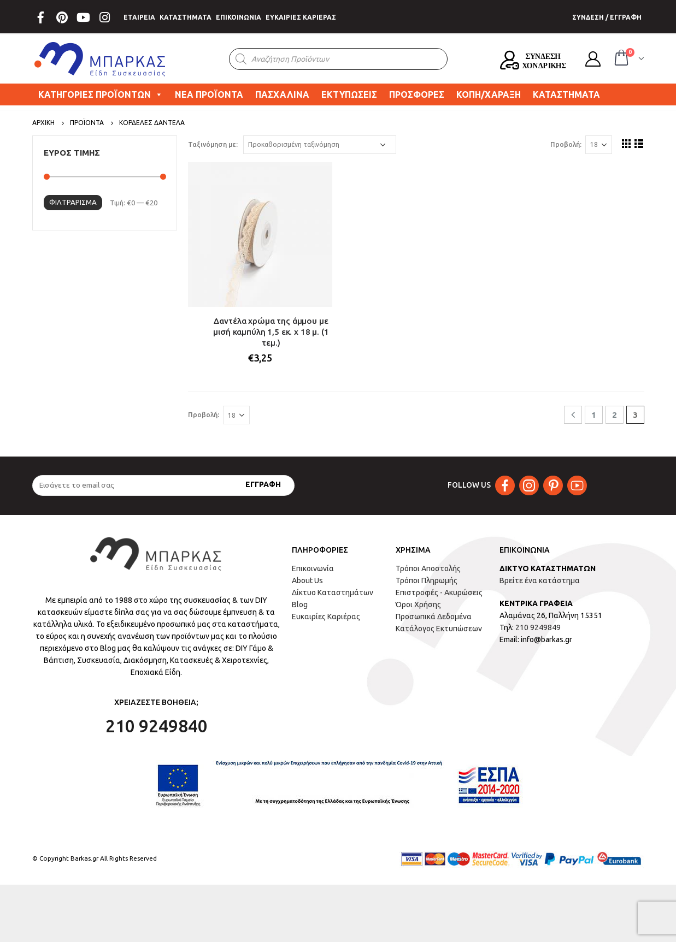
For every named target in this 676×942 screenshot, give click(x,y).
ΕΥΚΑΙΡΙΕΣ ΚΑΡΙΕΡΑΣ (301, 17)
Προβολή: (565, 144)
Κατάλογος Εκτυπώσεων (439, 628)
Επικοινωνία (313, 568)
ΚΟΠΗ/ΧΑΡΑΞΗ (488, 94)
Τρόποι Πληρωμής (426, 580)
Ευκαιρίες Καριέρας (326, 616)
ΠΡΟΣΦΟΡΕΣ (416, 94)
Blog (300, 604)
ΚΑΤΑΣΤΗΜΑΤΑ (185, 17)
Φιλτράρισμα (73, 202)
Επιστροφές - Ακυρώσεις (439, 592)
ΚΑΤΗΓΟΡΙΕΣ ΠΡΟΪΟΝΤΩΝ (100, 94)
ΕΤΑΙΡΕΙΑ (139, 17)
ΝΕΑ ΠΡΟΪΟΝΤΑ (209, 94)
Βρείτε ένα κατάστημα (539, 580)
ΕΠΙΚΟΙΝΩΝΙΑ (238, 17)
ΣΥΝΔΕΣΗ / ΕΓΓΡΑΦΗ (607, 17)
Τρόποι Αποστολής (428, 568)
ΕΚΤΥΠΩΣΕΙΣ (349, 94)
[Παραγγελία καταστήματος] (319, 144)
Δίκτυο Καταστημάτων (332, 592)
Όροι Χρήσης (418, 604)
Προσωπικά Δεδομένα (434, 616)
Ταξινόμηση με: (213, 144)
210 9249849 (538, 627)
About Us (307, 580)
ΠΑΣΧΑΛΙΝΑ (282, 94)
